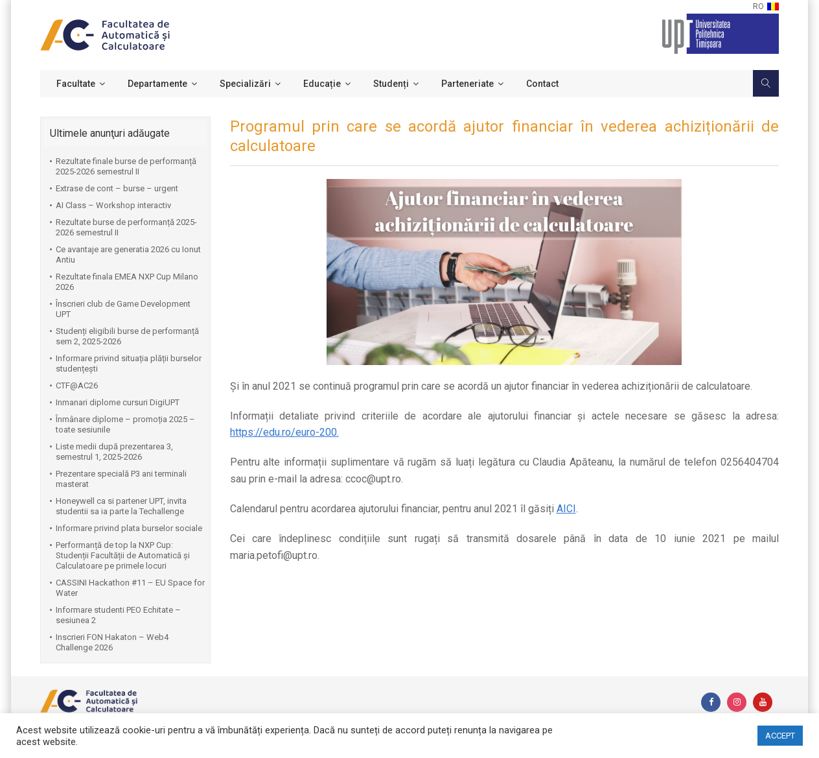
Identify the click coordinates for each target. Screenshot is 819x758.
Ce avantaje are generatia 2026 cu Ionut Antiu (128, 254)
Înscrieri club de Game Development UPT (123, 309)
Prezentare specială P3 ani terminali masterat (121, 479)
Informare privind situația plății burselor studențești (129, 363)
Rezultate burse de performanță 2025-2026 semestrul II (126, 227)
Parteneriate (467, 83)
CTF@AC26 (77, 385)
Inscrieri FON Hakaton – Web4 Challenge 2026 (112, 642)
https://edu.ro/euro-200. (284, 432)
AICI (566, 509)
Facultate (75, 83)
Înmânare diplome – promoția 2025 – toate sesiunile (125, 424)
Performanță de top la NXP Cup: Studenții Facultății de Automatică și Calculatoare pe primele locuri (123, 555)
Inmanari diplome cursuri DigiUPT (117, 402)
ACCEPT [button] (780, 735)
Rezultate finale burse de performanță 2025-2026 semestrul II (126, 166)
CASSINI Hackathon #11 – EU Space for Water (130, 588)
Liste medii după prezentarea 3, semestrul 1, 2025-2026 (114, 452)
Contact (542, 83)
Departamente (157, 83)
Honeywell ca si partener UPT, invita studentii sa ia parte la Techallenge (121, 506)
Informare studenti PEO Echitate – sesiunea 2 (118, 615)
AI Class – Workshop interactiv (113, 205)
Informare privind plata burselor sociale (129, 528)
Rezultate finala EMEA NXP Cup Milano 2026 (127, 282)
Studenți (391, 83)
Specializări (245, 83)
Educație (322, 83)
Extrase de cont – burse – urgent (117, 188)
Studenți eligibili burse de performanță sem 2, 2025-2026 (127, 336)
